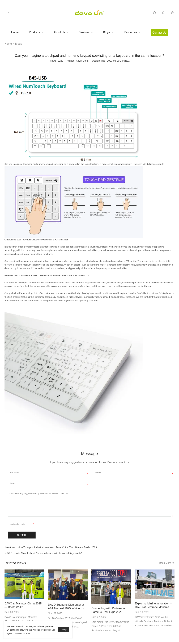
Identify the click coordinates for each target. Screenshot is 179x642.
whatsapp (106, 66)
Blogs (106, 32)
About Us (59, 32)
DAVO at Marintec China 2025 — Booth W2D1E (23, 605)
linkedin (69, 66)
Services (84, 32)
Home (15, 32)
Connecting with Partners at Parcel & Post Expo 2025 (108, 610)
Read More (166, 563)
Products (34, 32)
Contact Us (159, 32)
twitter (78, 66)
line (97, 66)
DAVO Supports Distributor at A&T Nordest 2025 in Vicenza (66, 606)
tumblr (115, 66)
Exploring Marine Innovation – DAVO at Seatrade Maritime (153, 605)
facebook (59, 66)
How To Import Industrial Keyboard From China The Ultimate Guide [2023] (57, 547)
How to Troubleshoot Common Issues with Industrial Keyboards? (48, 553)
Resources (130, 32)
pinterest (87, 66)
